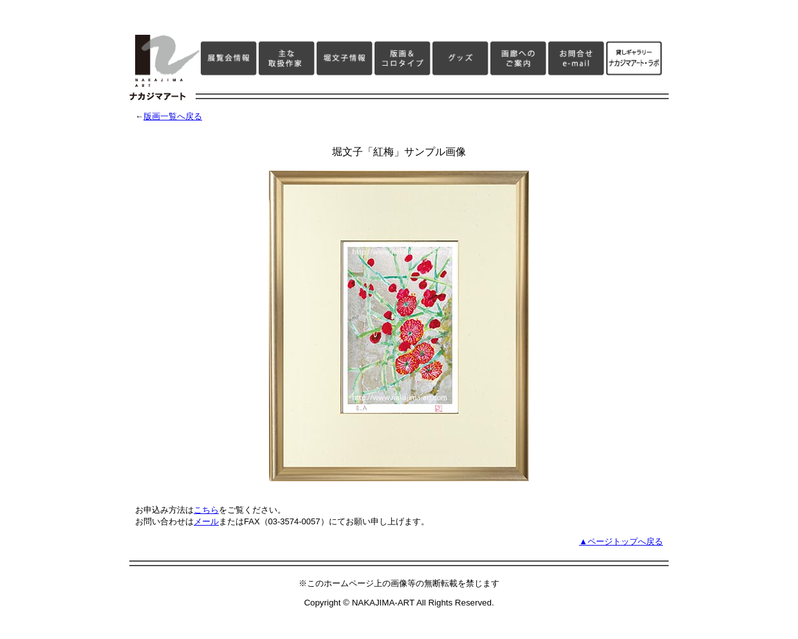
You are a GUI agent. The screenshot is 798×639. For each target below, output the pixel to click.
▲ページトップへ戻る (621, 541)
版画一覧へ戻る (173, 116)
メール (206, 521)
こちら (206, 510)
